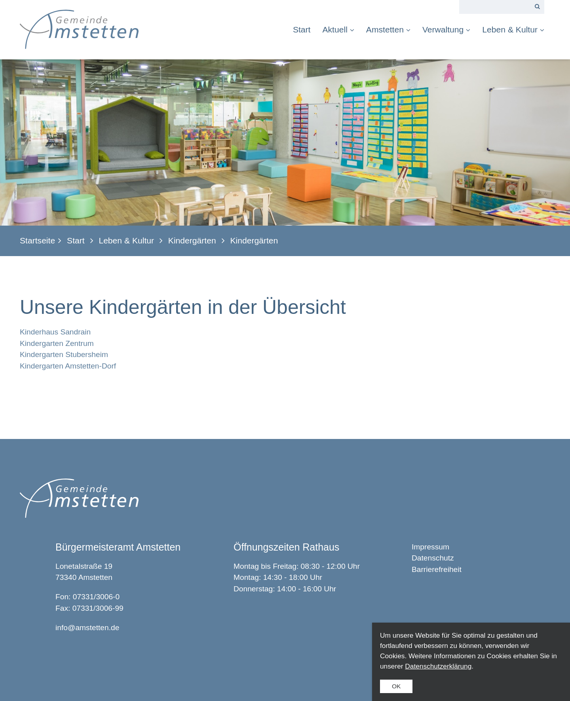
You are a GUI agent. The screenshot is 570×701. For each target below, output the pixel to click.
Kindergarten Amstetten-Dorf (68, 366)
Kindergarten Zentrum (57, 343)
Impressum (430, 547)
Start (302, 29)
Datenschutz (433, 558)
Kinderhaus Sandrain (55, 332)
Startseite (37, 240)
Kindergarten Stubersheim (64, 354)
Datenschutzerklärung (438, 666)
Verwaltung (446, 29)
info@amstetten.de (87, 627)
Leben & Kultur (513, 29)
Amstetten (388, 29)
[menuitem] (305, 29)
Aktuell (338, 29)
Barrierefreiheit (437, 569)
